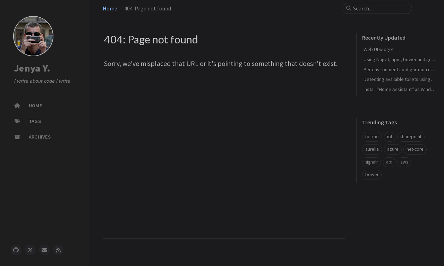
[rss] (58, 250)
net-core (415, 149)
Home (110, 8)
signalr (371, 162)
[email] (44, 250)
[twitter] (30, 250)
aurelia (372, 149)
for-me (372, 137)
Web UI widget (379, 49)
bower (371, 174)
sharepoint (410, 137)
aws (404, 162)
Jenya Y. (32, 68)
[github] (16, 250)
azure (393, 149)
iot (389, 137)
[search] (380, 8)
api (389, 162)
